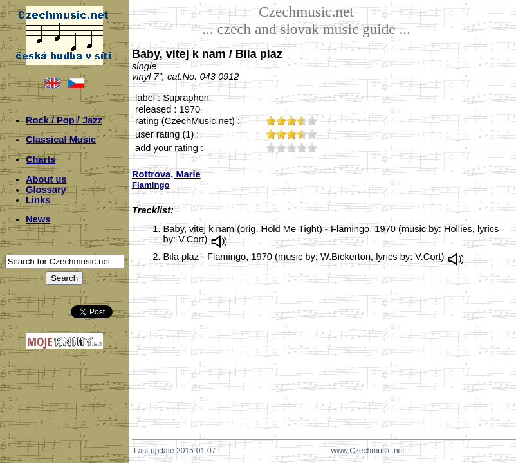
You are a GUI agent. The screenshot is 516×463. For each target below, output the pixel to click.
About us (46, 179)
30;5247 (291, 147)
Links (38, 200)
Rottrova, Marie (166, 174)
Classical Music (61, 139)
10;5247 (271, 147)
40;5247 (302, 147)
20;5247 (281, 147)
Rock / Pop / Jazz (64, 120)
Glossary (46, 190)
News (38, 219)
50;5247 (312, 147)
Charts (40, 159)
